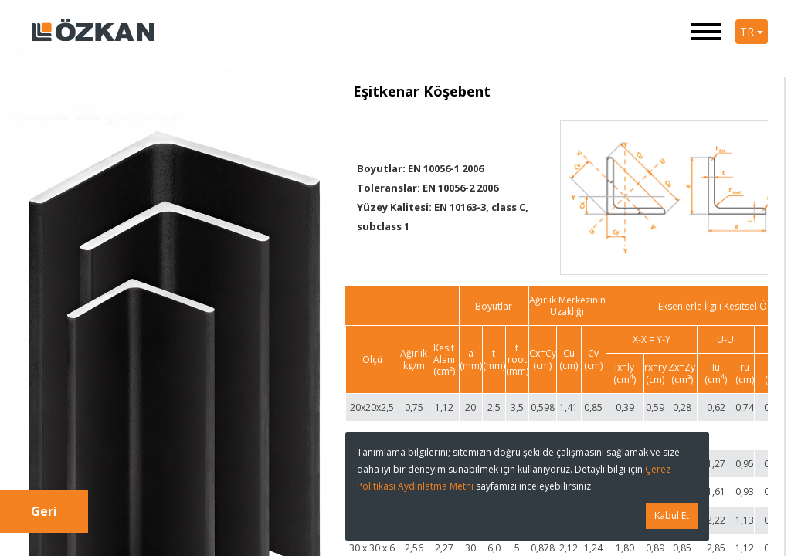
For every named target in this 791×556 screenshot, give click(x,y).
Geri (44, 511)
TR (751, 31)
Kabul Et (671, 515)
